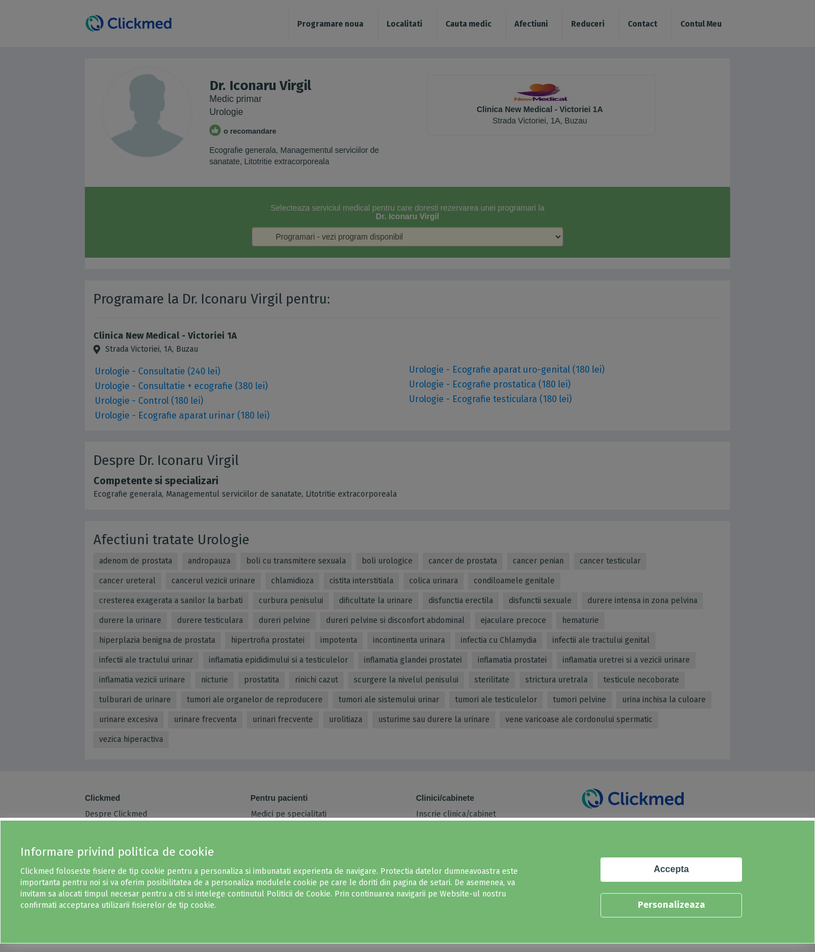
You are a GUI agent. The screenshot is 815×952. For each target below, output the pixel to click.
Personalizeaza (671, 904)
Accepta (671, 869)
